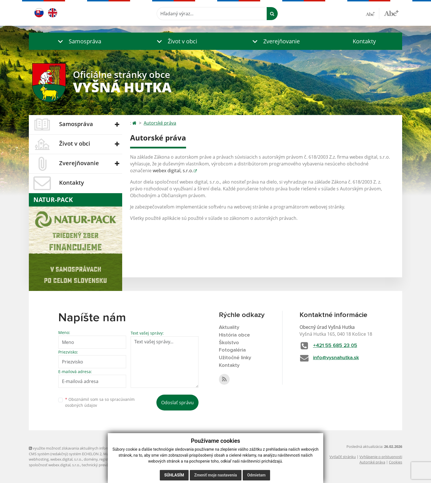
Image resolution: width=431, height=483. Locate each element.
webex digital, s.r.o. (173, 170)
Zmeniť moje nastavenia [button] (215, 475)
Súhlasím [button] (174, 475)
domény (91, 459)
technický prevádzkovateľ (103, 464)
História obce (234, 335)
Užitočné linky (235, 357)
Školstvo (229, 342)
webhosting (39, 459)
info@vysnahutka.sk (336, 357)
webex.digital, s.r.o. (66, 459)
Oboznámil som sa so (100, 402)
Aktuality (229, 327)
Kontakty (364, 41)
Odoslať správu (177, 402)
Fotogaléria (232, 350)
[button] (78, 41)
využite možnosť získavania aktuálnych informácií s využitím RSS (85, 448)
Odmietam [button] (256, 475)
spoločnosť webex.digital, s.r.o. (54, 464)
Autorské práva (160, 123)
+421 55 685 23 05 (335, 345)
